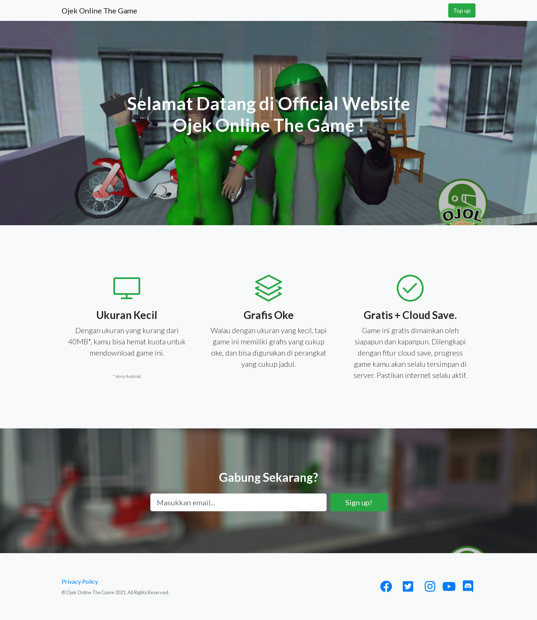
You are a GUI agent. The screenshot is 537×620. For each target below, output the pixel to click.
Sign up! (358, 502)
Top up (462, 10)
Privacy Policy (80, 581)
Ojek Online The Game (99, 10)
